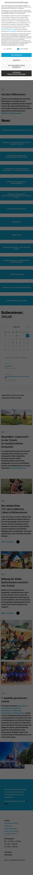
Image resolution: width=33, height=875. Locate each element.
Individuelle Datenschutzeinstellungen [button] (16, 73)
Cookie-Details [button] (8, 78)
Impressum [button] (25, 78)
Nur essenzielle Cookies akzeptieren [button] (16, 66)
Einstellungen (13, 31)
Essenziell (7, 49)
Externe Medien (22, 49)
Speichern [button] (16, 60)
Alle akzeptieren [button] (16, 55)
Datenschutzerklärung (7, 29)
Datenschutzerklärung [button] (17, 78)
